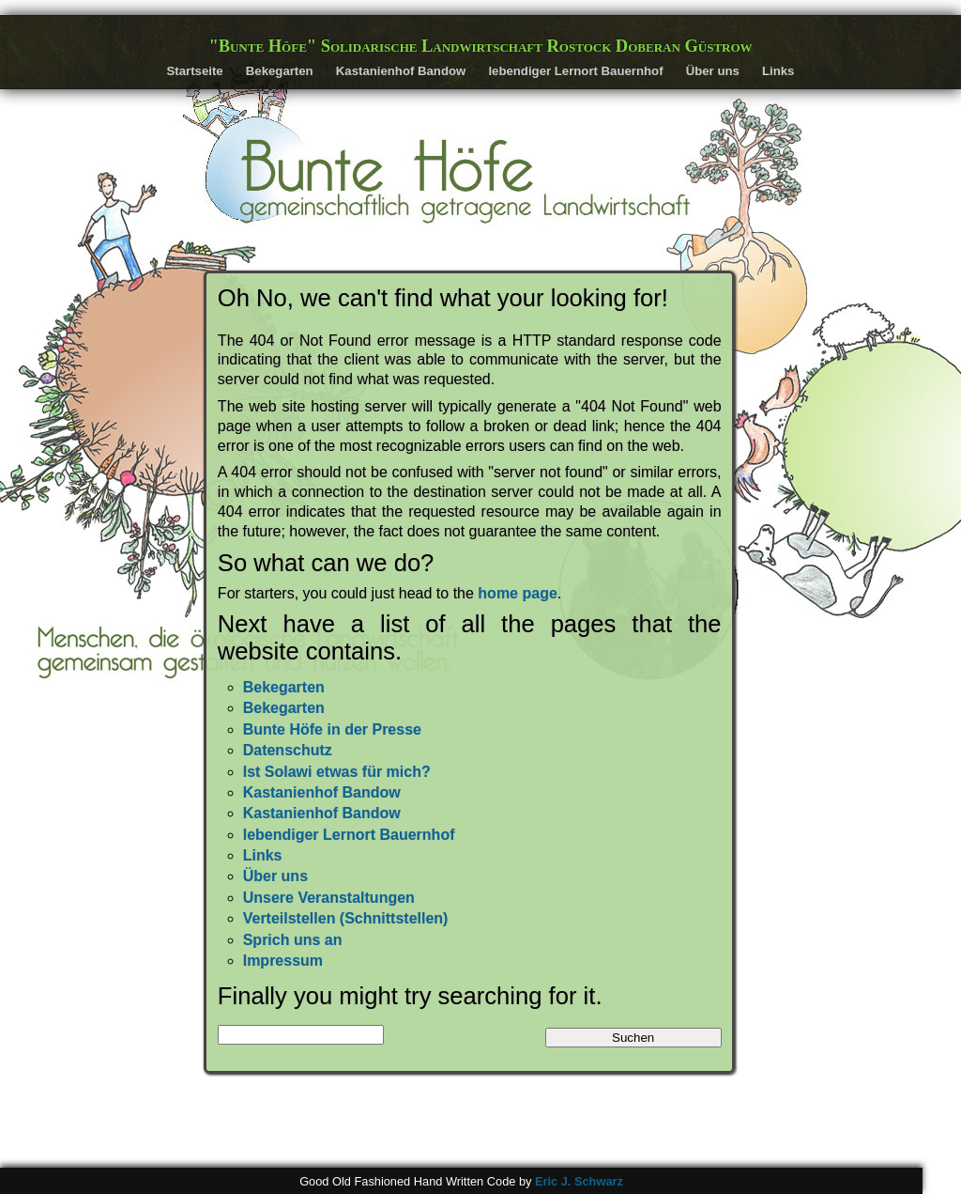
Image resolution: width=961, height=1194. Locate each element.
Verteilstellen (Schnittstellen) (346, 918)
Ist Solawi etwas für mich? (337, 772)
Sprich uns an (293, 940)
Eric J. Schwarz (579, 1181)
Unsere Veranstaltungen (329, 898)
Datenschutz (287, 750)
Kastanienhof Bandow (400, 71)
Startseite (195, 71)
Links (778, 71)
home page (517, 593)
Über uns (713, 71)
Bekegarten (279, 71)
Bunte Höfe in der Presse (332, 729)
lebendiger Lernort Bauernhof (575, 71)
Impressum (283, 961)
